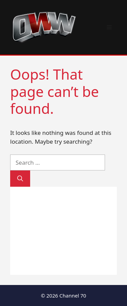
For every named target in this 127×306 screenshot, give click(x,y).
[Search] (20, 178)
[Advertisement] (63, 231)
